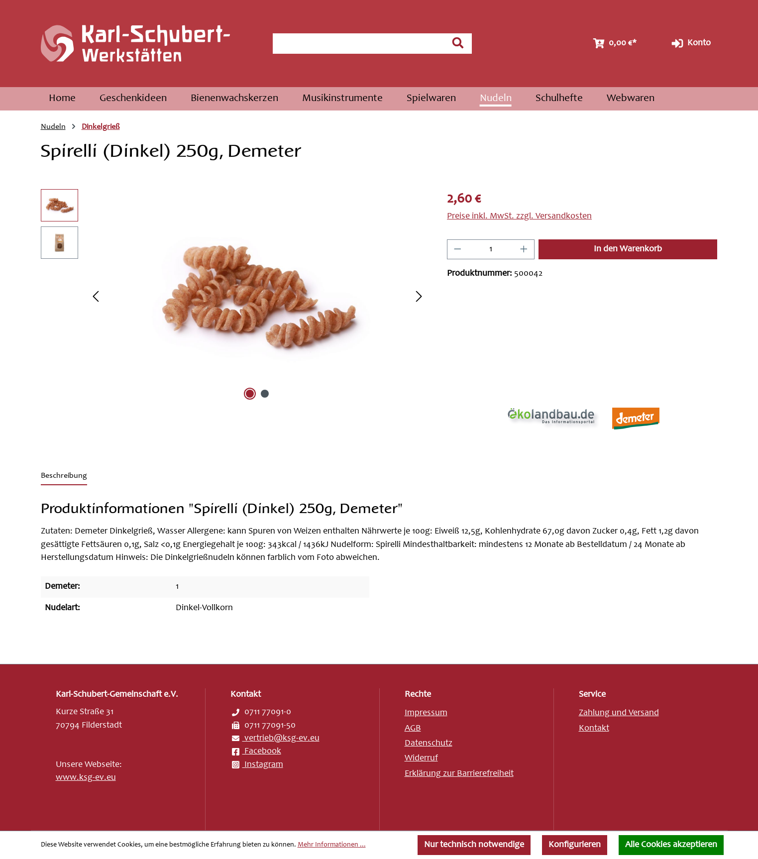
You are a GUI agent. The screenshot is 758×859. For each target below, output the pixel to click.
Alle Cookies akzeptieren (671, 845)
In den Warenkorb (628, 249)
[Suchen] (458, 42)
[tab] (64, 476)
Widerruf (421, 758)
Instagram (256, 764)
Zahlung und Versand (619, 713)
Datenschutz (428, 743)
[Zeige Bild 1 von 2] (250, 394)
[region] (234, 296)
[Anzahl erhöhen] (524, 249)
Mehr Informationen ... (332, 845)
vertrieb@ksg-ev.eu (275, 738)
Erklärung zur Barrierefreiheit (459, 773)
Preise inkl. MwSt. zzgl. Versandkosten (519, 216)
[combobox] (358, 43)
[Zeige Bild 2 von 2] (265, 394)
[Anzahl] (491, 249)
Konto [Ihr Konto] (690, 43)
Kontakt (594, 728)
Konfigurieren (574, 845)
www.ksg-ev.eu (86, 777)
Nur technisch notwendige (474, 845)
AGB (413, 728)
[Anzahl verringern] (457, 249)
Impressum (426, 713)
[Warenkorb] (613, 43)
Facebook (255, 751)
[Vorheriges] (95, 296)
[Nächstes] (419, 296)
